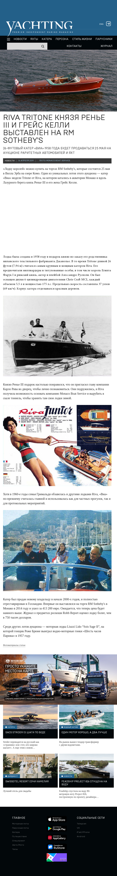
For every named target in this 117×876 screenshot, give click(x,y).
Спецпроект (18, 841)
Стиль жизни (82, 39)
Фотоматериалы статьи (14, 645)
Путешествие (19, 836)
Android (81, 836)
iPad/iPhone (83, 832)
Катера (47, 39)
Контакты (74, 46)
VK (78, 828)
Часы (15, 849)
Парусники (104, 39)
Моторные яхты (20, 824)
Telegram (81, 824)
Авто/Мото (18, 845)
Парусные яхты (20, 828)
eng (101, 24)
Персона (62, 39)
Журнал (106, 46)
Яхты (34, 39)
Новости (20, 39)
